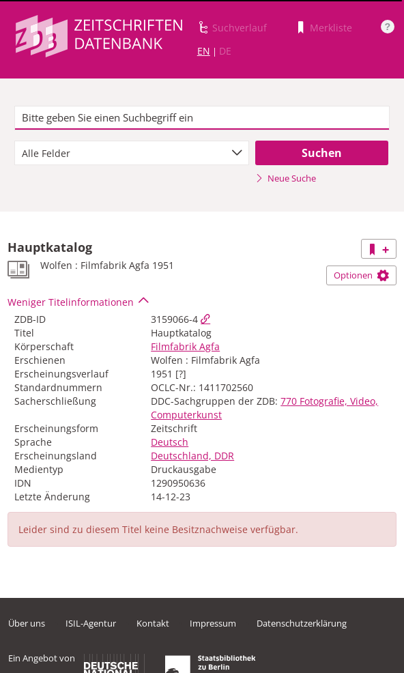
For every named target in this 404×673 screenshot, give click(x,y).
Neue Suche (285, 178)
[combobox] (131, 153)
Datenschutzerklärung (302, 623)
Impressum (213, 623)
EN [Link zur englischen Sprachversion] (203, 50)
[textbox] (201, 118)
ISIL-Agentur (91, 623)
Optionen (361, 275)
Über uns (26, 623)
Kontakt (152, 623)
